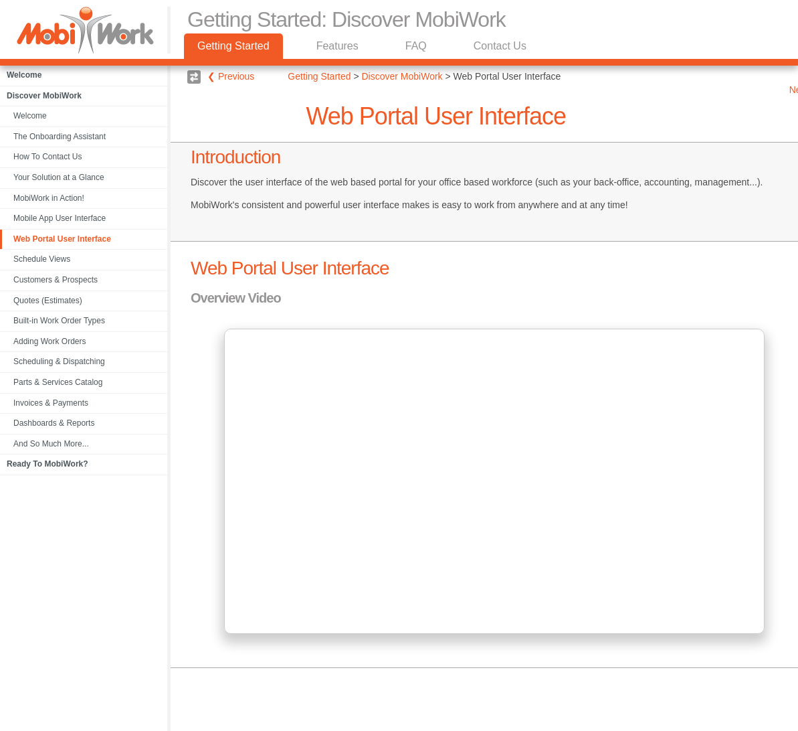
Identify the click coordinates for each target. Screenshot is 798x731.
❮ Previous (230, 76)
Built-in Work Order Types (59, 320)
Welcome (30, 115)
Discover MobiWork (402, 76)
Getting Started (233, 46)
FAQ (416, 46)
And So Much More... (51, 444)
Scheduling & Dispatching (59, 361)
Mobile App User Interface (59, 218)
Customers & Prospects (55, 280)
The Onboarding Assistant (59, 136)
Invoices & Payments (50, 403)
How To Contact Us (47, 156)
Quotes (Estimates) (47, 300)
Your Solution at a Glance (58, 177)
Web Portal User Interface (62, 239)
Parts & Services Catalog (57, 382)
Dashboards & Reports (53, 423)
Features (337, 46)
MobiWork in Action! (48, 198)
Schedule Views (41, 259)
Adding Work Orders (49, 341)
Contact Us (500, 46)
